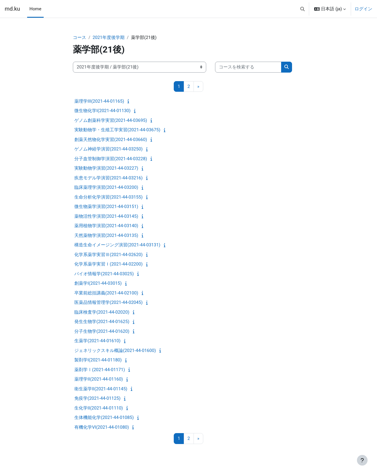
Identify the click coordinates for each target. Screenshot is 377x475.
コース (79, 37)
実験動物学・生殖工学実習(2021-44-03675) (117, 130)
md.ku (12, 9)
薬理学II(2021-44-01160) (98, 379)
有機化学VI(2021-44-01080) (101, 427)
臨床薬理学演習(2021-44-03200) (106, 187)
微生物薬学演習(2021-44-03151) (106, 206)
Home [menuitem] (35, 9)
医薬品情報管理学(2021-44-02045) (108, 302)
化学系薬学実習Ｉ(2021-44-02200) (108, 264)
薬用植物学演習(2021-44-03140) (106, 226)
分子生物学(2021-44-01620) (101, 331)
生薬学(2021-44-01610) (97, 341)
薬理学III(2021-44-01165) (99, 101)
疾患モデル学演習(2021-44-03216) (108, 178)
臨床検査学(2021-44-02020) (101, 312)
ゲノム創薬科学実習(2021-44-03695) (110, 120)
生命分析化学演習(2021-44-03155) (108, 197)
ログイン (363, 9)
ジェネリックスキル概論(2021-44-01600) (115, 350)
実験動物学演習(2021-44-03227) (106, 168)
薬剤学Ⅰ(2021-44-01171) (99, 370)
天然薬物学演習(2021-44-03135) (106, 235)
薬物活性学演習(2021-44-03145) (106, 216)
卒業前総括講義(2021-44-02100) (106, 293)
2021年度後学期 (109, 37)
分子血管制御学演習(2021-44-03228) (110, 159)
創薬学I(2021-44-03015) (98, 283)
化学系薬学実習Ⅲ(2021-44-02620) (108, 255)
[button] (302, 9)
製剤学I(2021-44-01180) (98, 360)
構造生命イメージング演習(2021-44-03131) (117, 245)
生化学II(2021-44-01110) (98, 408)
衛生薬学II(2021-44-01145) (100, 389)
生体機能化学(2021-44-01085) (104, 417)
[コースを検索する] (248, 67)
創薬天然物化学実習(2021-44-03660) (110, 139)
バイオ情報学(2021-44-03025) (104, 274)
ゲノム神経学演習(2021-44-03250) (108, 149)
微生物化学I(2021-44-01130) (102, 111)
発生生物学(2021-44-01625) (101, 322)
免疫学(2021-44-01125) (97, 398)
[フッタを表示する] (362, 460)
